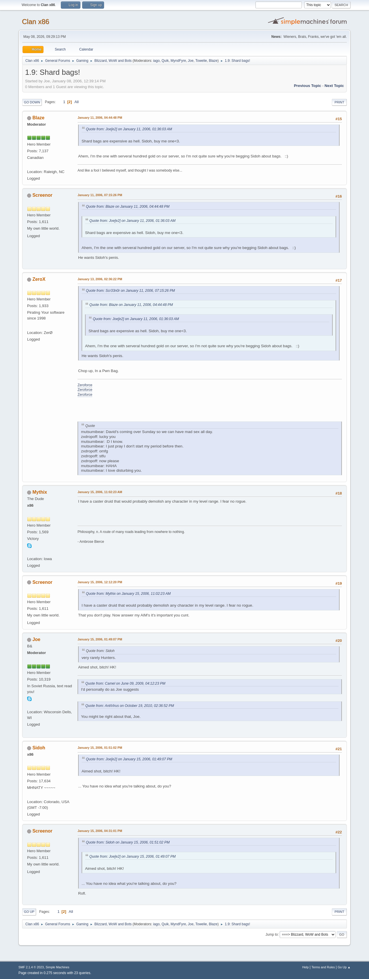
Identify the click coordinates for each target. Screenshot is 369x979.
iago (156, 61)
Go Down (32, 102)
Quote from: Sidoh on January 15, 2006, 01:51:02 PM (128, 842)
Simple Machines (57, 967)
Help (305, 967)
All (76, 102)
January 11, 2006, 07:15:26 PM (100, 195)
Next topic (334, 85)
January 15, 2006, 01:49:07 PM (100, 639)
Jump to (272, 934)
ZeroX (38, 279)
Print (339, 102)
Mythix (39, 492)
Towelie (201, 61)
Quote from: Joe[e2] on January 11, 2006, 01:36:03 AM (129, 129)
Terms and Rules (323, 967)
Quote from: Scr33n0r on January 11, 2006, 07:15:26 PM (130, 291)
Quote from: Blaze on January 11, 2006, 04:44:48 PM (128, 207)
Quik (165, 61)
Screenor (42, 195)
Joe (190, 61)
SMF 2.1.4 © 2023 (31, 967)
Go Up (29, 911)
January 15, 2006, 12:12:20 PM (100, 582)
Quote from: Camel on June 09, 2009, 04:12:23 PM (125, 683)
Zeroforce (85, 385)
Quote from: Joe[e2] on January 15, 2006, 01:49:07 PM (129, 759)
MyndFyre (178, 61)
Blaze (213, 61)
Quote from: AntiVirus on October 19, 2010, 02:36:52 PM (129, 706)
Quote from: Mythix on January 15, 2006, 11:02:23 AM (128, 594)
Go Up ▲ (344, 967)
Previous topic (307, 85)
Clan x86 (35, 21)
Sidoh (38, 747)
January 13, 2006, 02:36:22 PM (100, 279)
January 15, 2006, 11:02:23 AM (100, 492)
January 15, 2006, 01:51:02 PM (100, 747)
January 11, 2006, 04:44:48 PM (100, 117)
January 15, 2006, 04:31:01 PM (100, 831)
